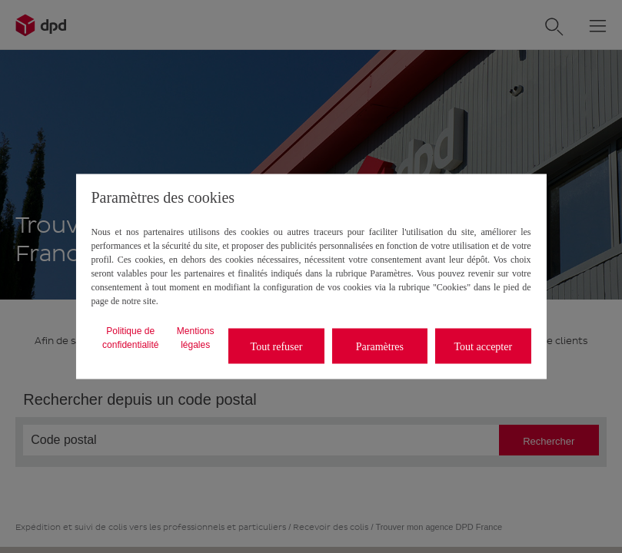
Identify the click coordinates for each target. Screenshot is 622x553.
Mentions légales (196, 338)
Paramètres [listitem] (380, 346)
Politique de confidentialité (130, 338)
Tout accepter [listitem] (483, 346)
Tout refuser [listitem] (277, 346)
